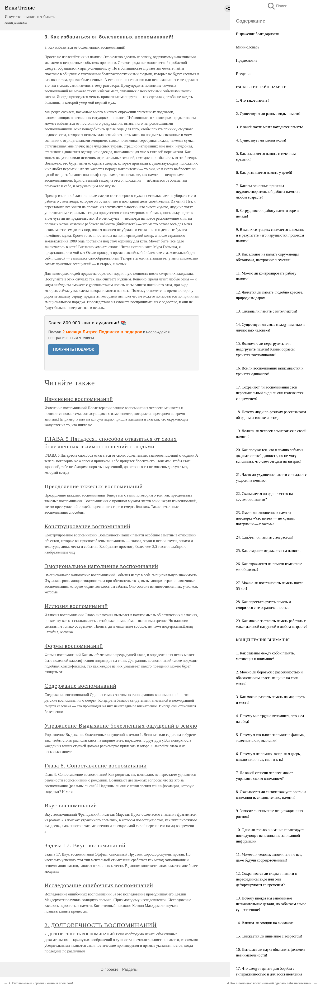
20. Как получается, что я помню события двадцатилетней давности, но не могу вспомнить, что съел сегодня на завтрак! (269, 455)
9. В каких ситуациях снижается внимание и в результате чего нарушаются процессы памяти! (270, 235)
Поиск (277, 6)
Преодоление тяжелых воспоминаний (93, 486)
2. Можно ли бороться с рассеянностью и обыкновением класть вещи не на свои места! (269, 678)
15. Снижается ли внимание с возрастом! (269, 936)
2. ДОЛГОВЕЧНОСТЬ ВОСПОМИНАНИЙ (100, 925)
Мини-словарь (247, 47)
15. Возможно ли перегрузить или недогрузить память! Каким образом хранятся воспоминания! (265, 349)
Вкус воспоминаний (70, 805)
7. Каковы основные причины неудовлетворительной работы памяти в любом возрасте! (268, 191)
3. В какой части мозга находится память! (269, 127)
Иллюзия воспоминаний (76, 606)
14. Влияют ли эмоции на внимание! (265, 923)
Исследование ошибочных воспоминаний (98, 885)
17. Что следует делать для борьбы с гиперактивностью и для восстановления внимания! (269, 974)
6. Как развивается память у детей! (264, 172)
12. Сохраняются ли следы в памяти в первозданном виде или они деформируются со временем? (266, 879)
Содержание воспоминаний (80, 686)
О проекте (109, 969)
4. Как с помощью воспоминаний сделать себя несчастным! (269, 983)
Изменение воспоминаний (78, 399)
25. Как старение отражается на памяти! (268, 551)
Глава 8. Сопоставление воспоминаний (95, 765)
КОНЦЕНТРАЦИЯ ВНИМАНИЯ (263, 640)
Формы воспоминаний (73, 646)
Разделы (129, 969)
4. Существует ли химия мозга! (261, 140)
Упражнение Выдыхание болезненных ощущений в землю (120, 726)
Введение (243, 74)
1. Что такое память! (252, 100)
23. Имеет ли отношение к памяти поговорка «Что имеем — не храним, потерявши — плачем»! (266, 518)
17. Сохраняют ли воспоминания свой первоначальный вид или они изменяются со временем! (269, 393)
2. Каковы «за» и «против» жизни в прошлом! (41, 983)
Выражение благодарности (257, 34)
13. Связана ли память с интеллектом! (266, 311)
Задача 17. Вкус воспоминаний (84, 845)
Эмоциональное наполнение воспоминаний (101, 566)
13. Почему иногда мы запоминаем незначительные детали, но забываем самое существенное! (271, 904)
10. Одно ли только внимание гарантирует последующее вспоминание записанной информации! (270, 835)
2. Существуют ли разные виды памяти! (268, 114)
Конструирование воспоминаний (87, 526)
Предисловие (246, 60)
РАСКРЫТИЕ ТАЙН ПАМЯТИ (261, 87)
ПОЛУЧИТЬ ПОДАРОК (73, 349)
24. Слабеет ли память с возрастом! (264, 537)
